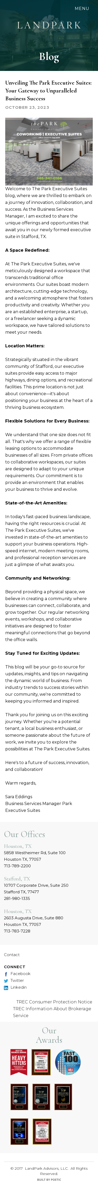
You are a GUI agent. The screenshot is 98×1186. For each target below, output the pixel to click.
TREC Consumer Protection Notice (54, 1001)
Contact (12, 954)
